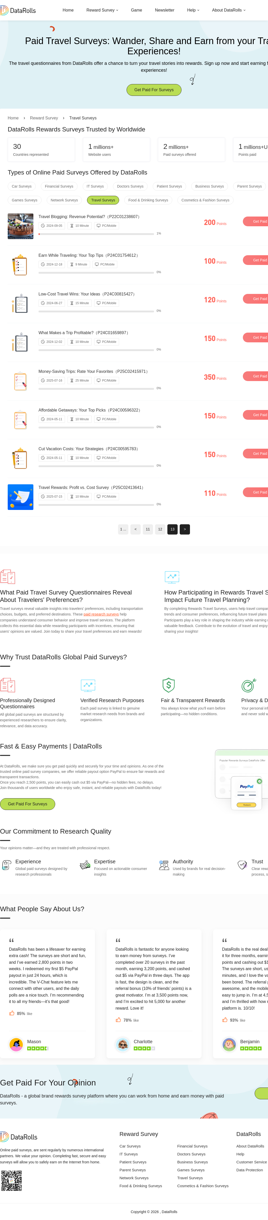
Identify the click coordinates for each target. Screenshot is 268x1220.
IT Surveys (95, 186)
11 (148, 529)
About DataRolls (227, 10)
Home (68, 10)
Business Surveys (209, 186)
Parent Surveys (249, 186)
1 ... (123, 529)
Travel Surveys (103, 200)
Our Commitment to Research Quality (55, 831)
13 (172, 529)
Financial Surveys (59, 186)
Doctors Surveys (130, 186)
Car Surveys (22, 186)
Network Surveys (64, 200)
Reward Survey (100, 10)
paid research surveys (101, 614)
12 (160, 529)
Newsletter (165, 10)
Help (191, 10)
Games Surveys (24, 200)
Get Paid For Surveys (154, 90)
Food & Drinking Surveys (148, 200)
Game (136, 10)
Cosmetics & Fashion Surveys (205, 200)
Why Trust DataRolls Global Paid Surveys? (63, 657)
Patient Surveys (169, 186)
